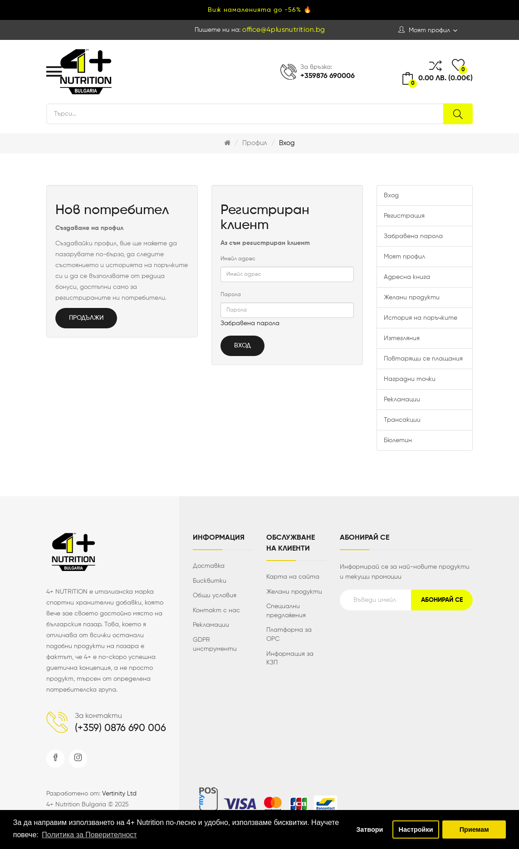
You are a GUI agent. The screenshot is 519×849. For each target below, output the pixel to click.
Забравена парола (249, 323)
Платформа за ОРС (289, 634)
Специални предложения (286, 611)
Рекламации (402, 399)
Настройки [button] (416, 829)
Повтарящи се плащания (423, 359)
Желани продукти (412, 297)
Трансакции (402, 420)
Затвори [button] (369, 829)
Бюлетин (398, 440)
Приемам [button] (474, 829)
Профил (254, 143)
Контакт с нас (216, 610)
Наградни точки (410, 379)
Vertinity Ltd (119, 793)
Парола (230, 295)
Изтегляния (402, 338)
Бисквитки (209, 581)
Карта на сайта (292, 577)
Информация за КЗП (289, 658)
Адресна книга (407, 277)
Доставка (209, 566)
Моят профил (404, 257)
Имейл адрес (237, 259)
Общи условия (214, 595)
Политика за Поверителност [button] (89, 835)
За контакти (98, 716)
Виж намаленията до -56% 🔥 (260, 10)
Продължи (86, 318)
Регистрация (404, 216)
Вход (287, 143)
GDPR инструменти (215, 644)
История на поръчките (420, 318)
